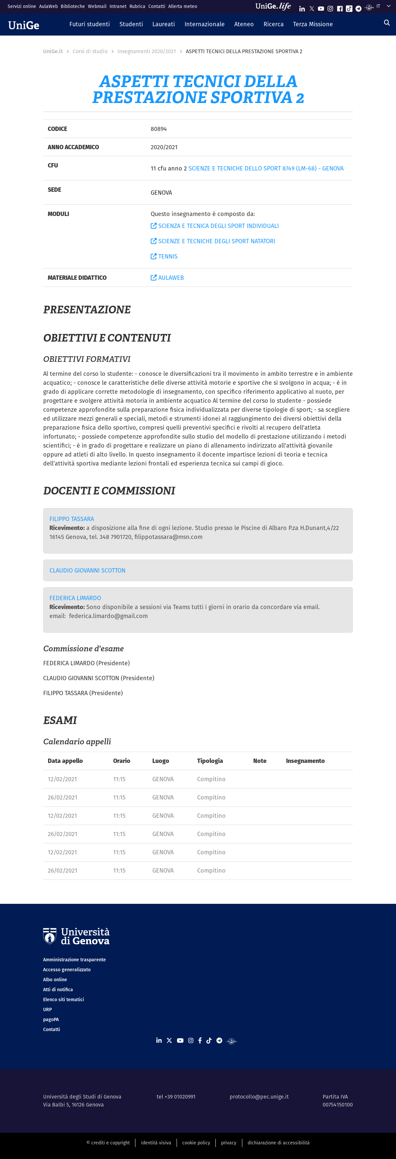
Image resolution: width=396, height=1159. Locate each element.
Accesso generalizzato (67, 969)
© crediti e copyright (108, 1142)
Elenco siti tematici (63, 999)
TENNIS (164, 256)
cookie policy (196, 1142)
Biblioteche (73, 6)
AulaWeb (48, 6)
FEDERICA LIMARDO (75, 598)
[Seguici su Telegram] (358, 7)
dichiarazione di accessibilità (279, 1142)
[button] (89, 25)
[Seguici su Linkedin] (302, 7)
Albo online (55, 979)
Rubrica (137, 6)
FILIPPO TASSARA (71, 519)
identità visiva (156, 1142)
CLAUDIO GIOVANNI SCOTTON (87, 570)
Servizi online (22, 6)
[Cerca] (387, 23)
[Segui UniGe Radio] (369, 7)
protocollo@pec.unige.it (259, 1097)
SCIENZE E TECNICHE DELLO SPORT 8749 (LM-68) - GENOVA (266, 168)
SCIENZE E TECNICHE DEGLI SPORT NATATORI (213, 241)
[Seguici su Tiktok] (349, 7)
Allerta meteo (182, 6)
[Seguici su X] (311, 7)
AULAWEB (167, 277)
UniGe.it (53, 51)
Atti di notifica (58, 989)
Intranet (118, 6)
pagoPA (51, 1019)
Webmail (97, 6)
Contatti (156, 6)
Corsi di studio (90, 51)
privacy (228, 1142)
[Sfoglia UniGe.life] (275, 7)
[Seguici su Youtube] (321, 7)
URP (47, 1009)
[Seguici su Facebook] (340, 7)
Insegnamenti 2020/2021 (147, 51)
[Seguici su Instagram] (330, 7)
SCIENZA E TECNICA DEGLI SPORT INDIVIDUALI (215, 226)
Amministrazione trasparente (74, 959)
